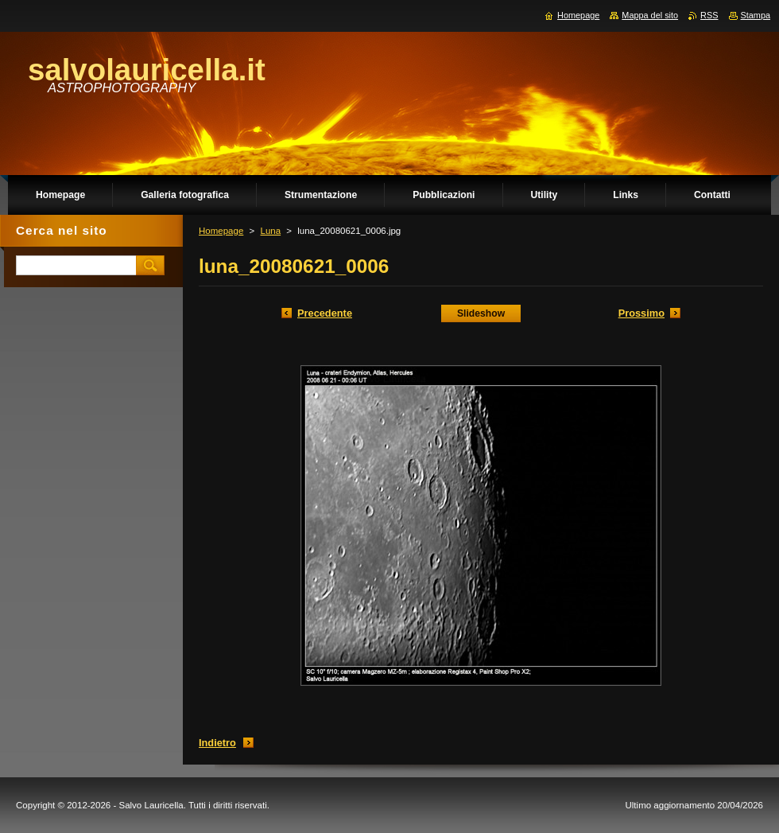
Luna (270, 230)
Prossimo (641, 313)
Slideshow (481, 313)
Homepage (221, 230)
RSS (709, 15)
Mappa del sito (650, 15)
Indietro (217, 743)
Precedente (324, 313)
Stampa (755, 15)
